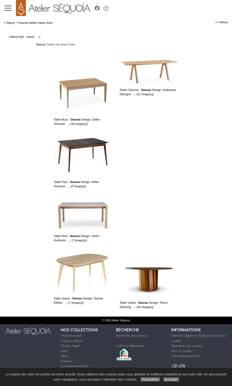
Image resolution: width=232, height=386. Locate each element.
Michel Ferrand (71, 335)
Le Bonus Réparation (130, 345)
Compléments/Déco (74, 366)
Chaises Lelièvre (72, 340)
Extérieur (66, 361)
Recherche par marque (131, 335)
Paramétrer (150, 379)
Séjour (10, 22)
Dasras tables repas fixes (36, 22)
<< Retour (221, 22)
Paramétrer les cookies (186, 345)
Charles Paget (70, 345)
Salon (64, 350)
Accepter (171, 379)
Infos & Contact (182, 350)
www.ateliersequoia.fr (185, 355)
